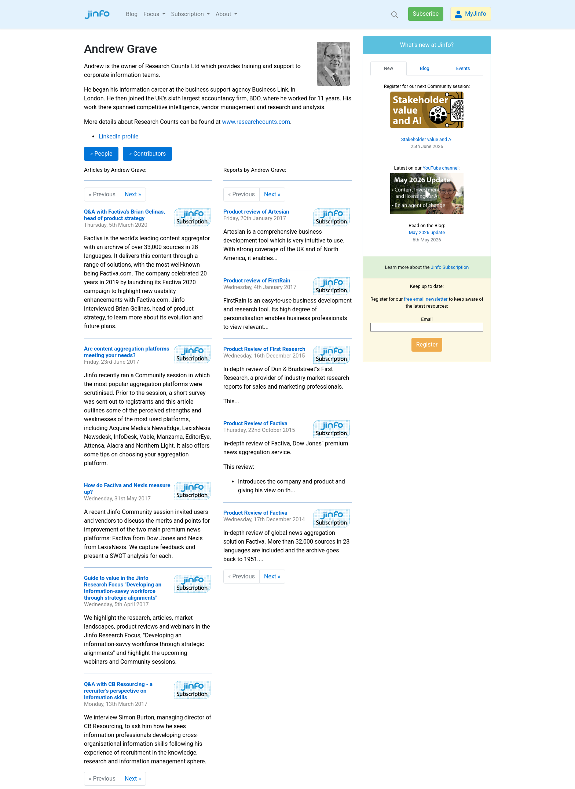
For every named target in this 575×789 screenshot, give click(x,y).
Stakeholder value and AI (427, 139)
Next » (133, 194)
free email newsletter (425, 299)
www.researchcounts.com (256, 121)
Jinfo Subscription (450, 267)
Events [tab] (463, 68)
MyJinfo (470, 14)
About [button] (224, 14)
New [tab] (388, 68)
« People (101, 153)
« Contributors (147, 153)
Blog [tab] (424, 68)
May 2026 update (427, 232)
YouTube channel (441, 168)
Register (427, 344)
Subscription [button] (188, 14)
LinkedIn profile (119, 136)
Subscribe (426, 13)
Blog (132, 14)
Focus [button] (152, 14)
